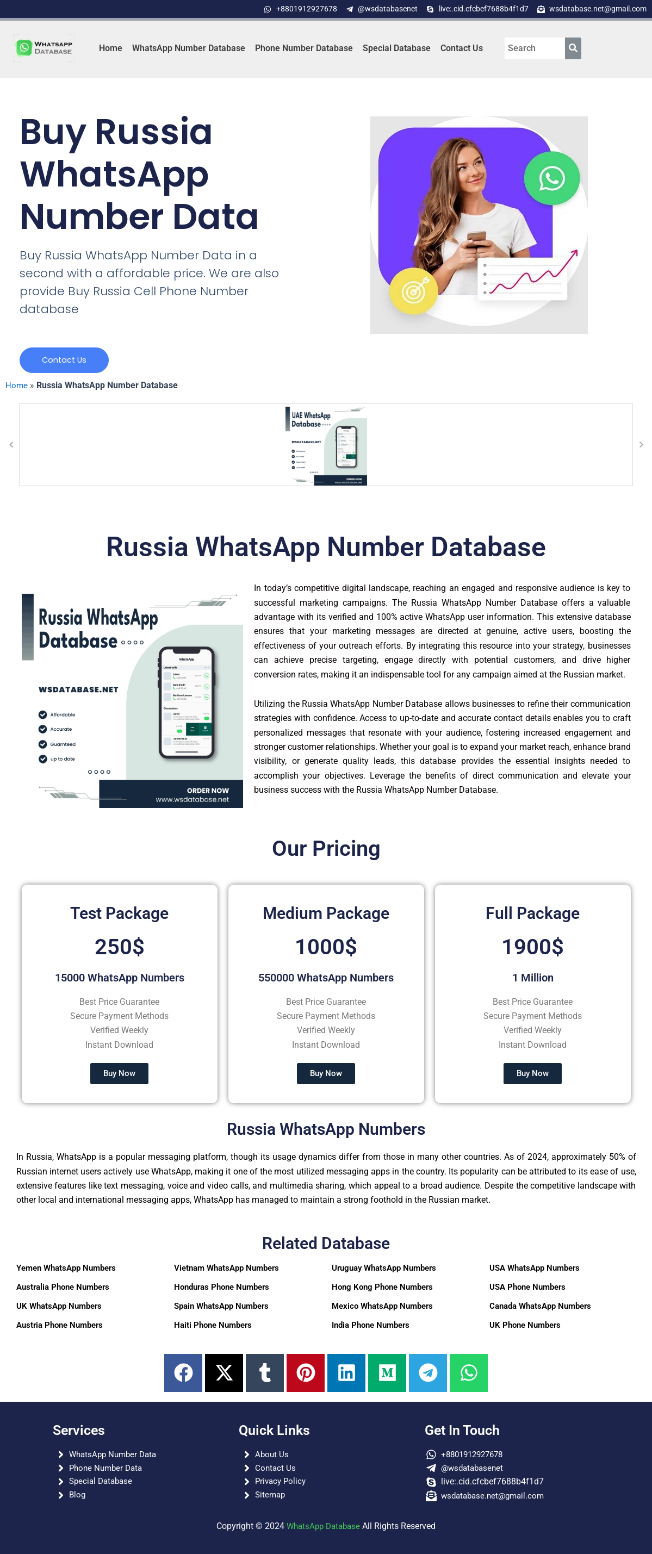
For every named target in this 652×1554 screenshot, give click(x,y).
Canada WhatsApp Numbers (540, 1308)
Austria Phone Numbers (59, 1327)
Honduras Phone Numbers (221, 1289)
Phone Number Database (304, 48)
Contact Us (461, 48)
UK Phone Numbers (525, 1327)
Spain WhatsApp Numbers (221, 1308)
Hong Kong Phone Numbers (382, 1289)
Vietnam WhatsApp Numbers (226, 1270)
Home (110, 48)
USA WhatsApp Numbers (534, 1270)
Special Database (397, 48)
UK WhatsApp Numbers (59, 1308)
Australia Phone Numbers (62, 1289)
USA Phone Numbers (527, 1289)
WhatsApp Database (323, 1526)
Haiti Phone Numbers (213, 1327)
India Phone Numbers (370, 1327)
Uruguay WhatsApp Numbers (384, 1270)
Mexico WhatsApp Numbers (382, 1308)
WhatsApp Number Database (188, 48)
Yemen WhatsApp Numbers (66, 1270)
